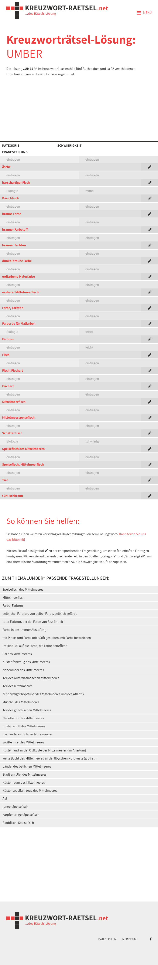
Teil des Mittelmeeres (17, 686)
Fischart (8, 386)
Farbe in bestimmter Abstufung (24, 629)
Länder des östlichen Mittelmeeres (27, 766)
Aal (5, 798)
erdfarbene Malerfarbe (18, 276)
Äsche (6, 167)
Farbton (8, 339)
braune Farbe (11, 214)
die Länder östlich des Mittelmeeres (28, 734)
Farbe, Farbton (12, 308)
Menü (144, 13)
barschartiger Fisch (16, 182)
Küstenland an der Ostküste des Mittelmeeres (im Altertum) (44, 750)
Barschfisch (10, 198)
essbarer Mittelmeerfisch (20, 292)
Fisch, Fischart (12, 370)
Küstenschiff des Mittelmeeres (24, 726)
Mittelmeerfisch (13, 402)
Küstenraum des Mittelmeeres (24, 782)
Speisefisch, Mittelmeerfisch (23, 464)
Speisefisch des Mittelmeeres (23, 449)
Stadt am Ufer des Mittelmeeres (25, 774)
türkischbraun (12, 496)
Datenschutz (107, 939)
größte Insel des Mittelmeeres (23, 742)
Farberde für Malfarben (18, 323)
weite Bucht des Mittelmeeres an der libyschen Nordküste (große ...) (50, 758)
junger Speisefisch (15, 806)
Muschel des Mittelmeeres (21, 702)
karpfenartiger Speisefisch (21, 814)
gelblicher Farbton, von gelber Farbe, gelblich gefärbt (40, 613)
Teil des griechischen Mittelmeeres (27, 710)
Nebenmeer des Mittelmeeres (23, 670)
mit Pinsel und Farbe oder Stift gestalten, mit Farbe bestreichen (47, 638)
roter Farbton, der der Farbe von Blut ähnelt (33, 621)
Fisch (6, 355)
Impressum (128, 939)
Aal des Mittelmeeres (17, 654)
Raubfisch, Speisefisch (18, 822)
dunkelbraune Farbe (17, 261)
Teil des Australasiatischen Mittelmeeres (31, 678)
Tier (5, 480)
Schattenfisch (12, 433)
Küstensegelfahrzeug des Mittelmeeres (30, 790)
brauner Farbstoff (15, 229)
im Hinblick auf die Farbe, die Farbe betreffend (35, 646)
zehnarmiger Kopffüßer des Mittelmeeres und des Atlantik (43, 694)
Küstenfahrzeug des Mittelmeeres (26, 662)
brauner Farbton (14, 245)
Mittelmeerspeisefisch (18, 417)
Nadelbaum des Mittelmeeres (23, 718)
